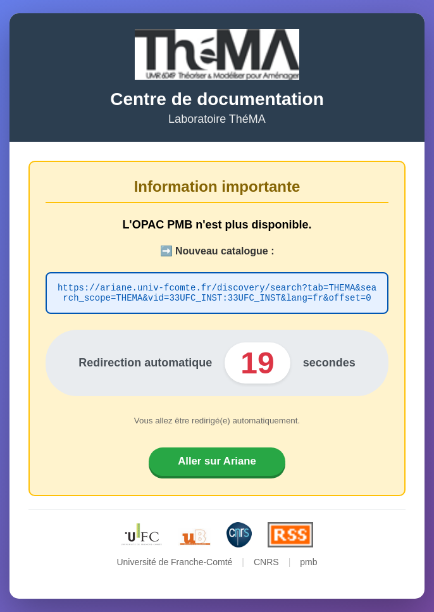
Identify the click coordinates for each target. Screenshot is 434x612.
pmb (308, 566)
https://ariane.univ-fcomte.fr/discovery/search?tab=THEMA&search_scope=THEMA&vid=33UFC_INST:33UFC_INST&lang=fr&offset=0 (217, 291)
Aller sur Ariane (217, 463)
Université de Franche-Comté (174, 566)
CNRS (266, 566)
